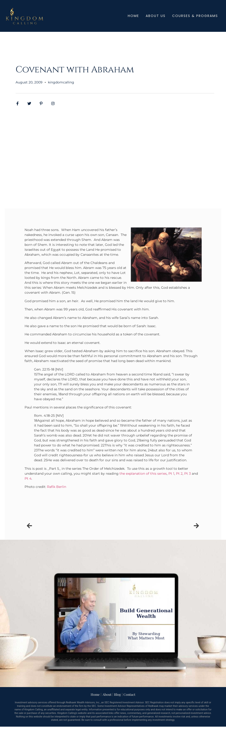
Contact (129, 694)
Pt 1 (171, 473)
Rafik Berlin (56, 487)
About (106, 694)
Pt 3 (187, 473)
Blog (117, 694)
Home (133, 15)
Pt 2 (179, 473)
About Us (156, 15)
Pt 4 (28, 478)
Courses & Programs (195, 15)
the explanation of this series (143, 473)
